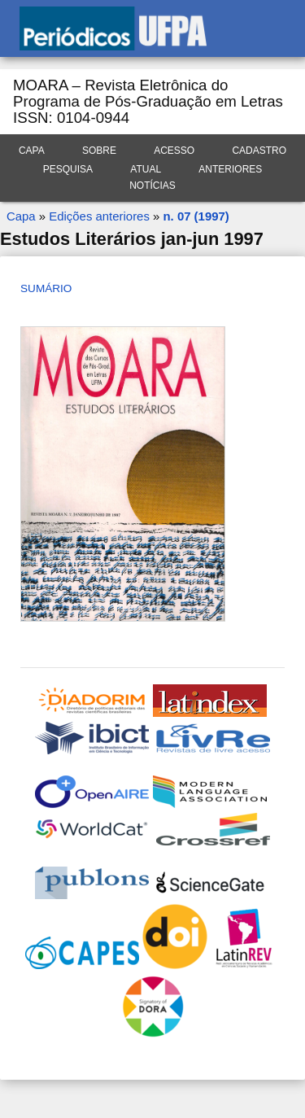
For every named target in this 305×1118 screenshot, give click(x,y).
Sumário (46, 288)
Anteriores (230, 169)
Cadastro (259, 150)
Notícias (152, 185)
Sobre (99, 150)
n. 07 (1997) (196, 216)
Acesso (174, 150)
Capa (32, 150)
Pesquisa (68, 169)
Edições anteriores (99, 216)
